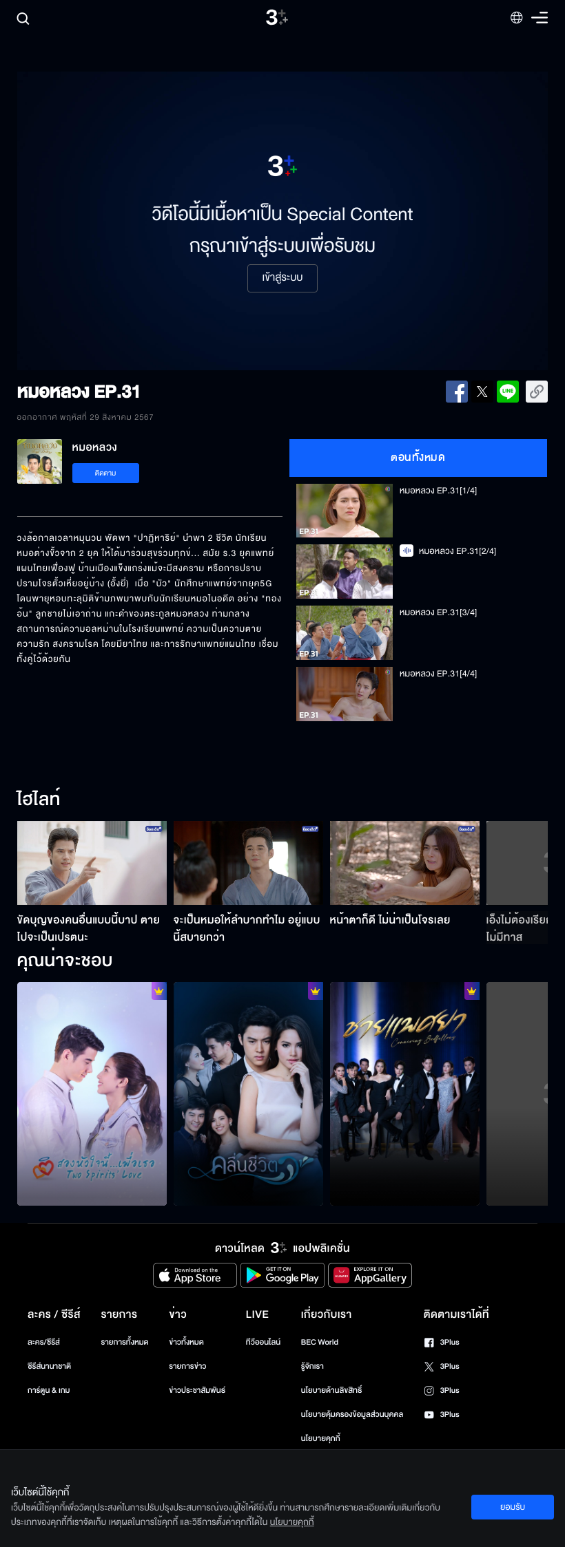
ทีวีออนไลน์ (263, 1342)
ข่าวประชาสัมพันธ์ (197, 1390)
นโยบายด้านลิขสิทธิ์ (331, 1390)
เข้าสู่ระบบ (282, 278)
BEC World (319, 1342)
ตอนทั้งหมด (418, 458)
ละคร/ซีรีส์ (44, 1342)
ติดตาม (105, 473)
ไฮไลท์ (39, 800)
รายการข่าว (187, 1366)
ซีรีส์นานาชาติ (49, 1366)
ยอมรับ (512, 1507)
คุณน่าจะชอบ (65, 961)
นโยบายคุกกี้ (320, 1438)
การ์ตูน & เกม (49, 1390)
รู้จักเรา (312, 1366)
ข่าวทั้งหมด (186, 1342)
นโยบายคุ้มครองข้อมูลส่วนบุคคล (352, 1414)
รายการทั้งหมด (124, 1342)
